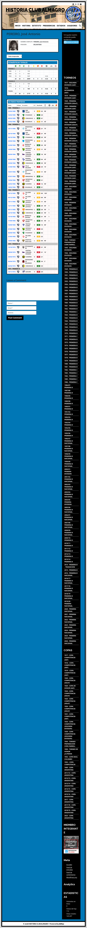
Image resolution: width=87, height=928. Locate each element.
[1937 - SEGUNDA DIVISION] (71, 198)
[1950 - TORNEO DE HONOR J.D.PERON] (71, 751)
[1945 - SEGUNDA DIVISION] (71, 248)
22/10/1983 (12, 213)
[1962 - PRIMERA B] (71, 308)
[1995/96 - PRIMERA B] (71, 434)
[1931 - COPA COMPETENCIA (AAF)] (71, 716)
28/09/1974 (12, 252)
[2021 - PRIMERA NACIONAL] (71, 615)
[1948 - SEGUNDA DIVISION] (71, 265)
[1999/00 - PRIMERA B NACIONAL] (71, 464)
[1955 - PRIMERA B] (71, 287)
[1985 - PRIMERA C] (71, 379)
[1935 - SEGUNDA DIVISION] (71, 187)
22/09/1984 (12, 145)
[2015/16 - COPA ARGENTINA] (71, 795)
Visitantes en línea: (71, 902)
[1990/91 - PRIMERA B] (71, 407)
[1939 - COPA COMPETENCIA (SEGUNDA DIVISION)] (71, 735)
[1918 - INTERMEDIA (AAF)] (71, 90)
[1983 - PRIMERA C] (71, 372)
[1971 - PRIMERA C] (71, 336)
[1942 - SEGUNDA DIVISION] (71, 225)
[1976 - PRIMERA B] (71, 351)
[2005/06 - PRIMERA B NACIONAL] (71, 509)
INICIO (17, 26)
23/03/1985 (12, 111)
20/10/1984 (12, 133)
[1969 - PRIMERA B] (71, 330)
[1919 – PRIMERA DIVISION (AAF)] (71, 96)
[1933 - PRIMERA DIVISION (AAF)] (71, 177)
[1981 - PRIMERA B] (71, 366)
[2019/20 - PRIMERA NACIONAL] (71, 603)
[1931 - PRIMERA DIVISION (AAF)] (71, 166)
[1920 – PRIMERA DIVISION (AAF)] (71, 107)
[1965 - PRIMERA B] (71, 317)
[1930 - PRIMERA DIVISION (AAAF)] (71, 161)
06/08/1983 (12, 233)
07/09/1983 (12, 229)
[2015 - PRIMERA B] (71, 570)
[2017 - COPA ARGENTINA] (71, 800)
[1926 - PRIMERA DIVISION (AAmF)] (71, 139)
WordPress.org (71, 877)
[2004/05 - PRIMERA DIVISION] (71, 502)
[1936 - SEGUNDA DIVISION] (71, 193)
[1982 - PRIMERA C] (71, 369)
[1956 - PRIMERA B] (71, 290)
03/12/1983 (12, 197)
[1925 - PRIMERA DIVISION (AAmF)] (71, 134)
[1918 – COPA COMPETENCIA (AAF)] (71, 665)
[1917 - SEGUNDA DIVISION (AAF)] (71, 83)
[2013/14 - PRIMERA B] (71, 560)
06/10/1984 (12, 137)
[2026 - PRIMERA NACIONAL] (71, 642)
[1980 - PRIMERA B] (71, 363)
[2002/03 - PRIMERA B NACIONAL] (71, 487)
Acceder (69, 865)
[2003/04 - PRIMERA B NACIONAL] (71, 494)
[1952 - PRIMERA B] (71, 278)
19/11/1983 (12, 202)
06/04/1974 (12, 261)
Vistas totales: (71, 914)
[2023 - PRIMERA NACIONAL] (71, 626)
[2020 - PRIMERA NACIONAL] (71, 610)
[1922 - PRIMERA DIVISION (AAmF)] (71, 118)
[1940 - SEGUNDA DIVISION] (71, 214)
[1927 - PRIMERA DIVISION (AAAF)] (71, 145)
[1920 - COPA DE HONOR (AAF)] (71, 687)
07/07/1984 (12, 176)
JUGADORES (72, 26)
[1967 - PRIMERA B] (71, 324)
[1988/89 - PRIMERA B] (71, 397)
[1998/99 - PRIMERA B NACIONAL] (71, 456)
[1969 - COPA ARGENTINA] (71, 768)
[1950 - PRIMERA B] (71, 272)
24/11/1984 (12, 128)
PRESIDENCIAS (49, 26)
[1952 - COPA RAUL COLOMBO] (71, 758)
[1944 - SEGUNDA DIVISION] (71, 235)
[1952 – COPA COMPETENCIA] (71, 763)
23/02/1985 (12, 121)
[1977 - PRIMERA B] (71, 354)
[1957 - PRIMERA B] (71, 293)
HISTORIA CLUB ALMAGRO (35, 10)
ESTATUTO (36, 26)
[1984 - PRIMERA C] (71, 376)
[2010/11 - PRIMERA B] (71, 544)
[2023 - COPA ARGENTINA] (71, 816)
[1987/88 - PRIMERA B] (71, 391)
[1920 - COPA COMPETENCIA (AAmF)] (71, 680)
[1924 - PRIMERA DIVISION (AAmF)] (71, 129)
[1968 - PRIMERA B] (71, 327)
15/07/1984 (12, 172)
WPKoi (61, 924)
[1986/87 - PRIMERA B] (71, 386)
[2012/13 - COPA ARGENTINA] (71, 779)
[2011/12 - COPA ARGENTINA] (71, 774)
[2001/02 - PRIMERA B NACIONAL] (71, 479)
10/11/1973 (12, 272)
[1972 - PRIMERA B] (71, 339)
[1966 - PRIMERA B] (71, 321)
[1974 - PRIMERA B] (71, 345)
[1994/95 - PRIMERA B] (71, 429)
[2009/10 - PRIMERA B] (71, 539)
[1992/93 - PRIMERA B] (71, 418)
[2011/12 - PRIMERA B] (71, 549)
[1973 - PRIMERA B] (71, 342)
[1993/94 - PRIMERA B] (71, 423)
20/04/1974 (12, 257)
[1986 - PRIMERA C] (71, 382)
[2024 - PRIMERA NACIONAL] (71, 631)
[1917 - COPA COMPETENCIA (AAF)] (71, 657)
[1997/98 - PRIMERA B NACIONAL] (71, 448)
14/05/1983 (12, 241)
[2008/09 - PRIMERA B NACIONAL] (71, 532)
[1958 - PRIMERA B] (71, 296)
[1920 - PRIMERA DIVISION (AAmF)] (71, 102)
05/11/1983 (12, 209)
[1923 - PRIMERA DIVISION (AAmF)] (71, 123)
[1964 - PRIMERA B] (71, 314)
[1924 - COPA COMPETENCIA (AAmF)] (71, 693)
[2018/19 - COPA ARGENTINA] (71, 811)
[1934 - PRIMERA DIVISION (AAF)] (71, 182)
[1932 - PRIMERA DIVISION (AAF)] (71, 171)
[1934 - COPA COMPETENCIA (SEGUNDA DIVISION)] (71, 725)
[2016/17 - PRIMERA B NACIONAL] (71, 581)
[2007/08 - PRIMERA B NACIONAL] (71, 525)
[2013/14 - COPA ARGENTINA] (71, 784)
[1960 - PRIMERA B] (71, 302)
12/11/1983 (12, 206)
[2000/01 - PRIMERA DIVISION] (71, 471)
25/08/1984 (12, 163)
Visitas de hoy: (71, 909)
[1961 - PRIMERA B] (71, 305)
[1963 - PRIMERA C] (71, 311)
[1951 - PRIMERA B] (71, 275)
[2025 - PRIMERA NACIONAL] (71, 637)
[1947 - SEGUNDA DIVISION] (71, 259)
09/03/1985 (12, 118)
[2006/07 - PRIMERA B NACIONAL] (71, 517)
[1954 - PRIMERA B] (71, 284)
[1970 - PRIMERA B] (71, 333)
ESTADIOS (61, 26)
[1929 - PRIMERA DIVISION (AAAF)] (71, 155)
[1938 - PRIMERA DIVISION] (71, 203)
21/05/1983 (12, 236)
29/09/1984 (12, 141)
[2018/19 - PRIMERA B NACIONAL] (71, 596)
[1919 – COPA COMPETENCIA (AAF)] (71, 673)
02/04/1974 (12, 266)
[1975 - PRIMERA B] (71, 348)
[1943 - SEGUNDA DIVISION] (71, 230)
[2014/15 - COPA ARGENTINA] (71, 790)
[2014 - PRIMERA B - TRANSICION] (71, 565)
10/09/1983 (12, 225)
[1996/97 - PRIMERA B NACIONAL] (71, 441)
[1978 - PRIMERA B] (71, 357)
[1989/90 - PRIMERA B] (71, 402)
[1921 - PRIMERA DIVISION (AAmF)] (71, 113)
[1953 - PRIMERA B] (71, 281)
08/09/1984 (12, 154)
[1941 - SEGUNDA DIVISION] (71, 219)
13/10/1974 (12, 247)
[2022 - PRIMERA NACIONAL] (71, 620)
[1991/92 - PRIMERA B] (71, 413)
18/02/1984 (12, 187)
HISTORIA (26, 26)
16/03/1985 (12, 115)
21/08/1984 (12, 167)
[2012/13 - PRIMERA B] (71, 555)
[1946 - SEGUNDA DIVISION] (71, 254)
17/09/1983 (12, 221)
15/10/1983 (12, 216)
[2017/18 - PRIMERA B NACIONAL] (71, 588)
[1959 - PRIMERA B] (71, 299)
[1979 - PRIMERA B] (71, 360)
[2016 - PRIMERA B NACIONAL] (71, 574)
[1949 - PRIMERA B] (71, 269)
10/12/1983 (12, 193)
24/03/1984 (12, 184)
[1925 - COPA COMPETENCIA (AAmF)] (71, 701)
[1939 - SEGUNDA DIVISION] (71, 209)
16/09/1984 (12, 149)
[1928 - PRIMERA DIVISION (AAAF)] (71, 150)
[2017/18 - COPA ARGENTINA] (71, 806)
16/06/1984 (12, 180)
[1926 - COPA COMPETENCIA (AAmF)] (71, 709)
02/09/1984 (12, 159)
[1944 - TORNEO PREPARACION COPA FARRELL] (71, 242)
